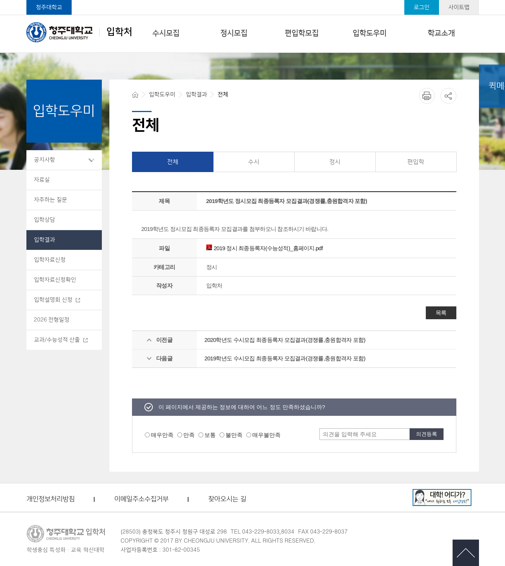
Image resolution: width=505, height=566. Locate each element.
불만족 (234, 435)
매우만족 (162, 435)
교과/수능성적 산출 (57, 340)
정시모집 (233, 33)
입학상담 (44, 220)
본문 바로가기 (252, 0)
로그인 (422, 7)
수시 (253, 161)
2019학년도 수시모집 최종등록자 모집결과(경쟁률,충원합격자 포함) (284, 358)
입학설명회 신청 (53, 300)
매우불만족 (266, 435)
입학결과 (44, 240)
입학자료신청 (50, 260)
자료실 (42, 180)
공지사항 (44, 160)
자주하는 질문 (50, 200)
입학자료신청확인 (55, 280)
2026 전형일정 (52, 320)
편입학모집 (302, 33)
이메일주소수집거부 (141, 499)
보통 (210, 435)
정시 (335, 161)
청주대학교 (49, 7)
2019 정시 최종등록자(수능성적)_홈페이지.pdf (264, 248)
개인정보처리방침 (50, 499)
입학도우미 (370, 33)
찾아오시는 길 (227, 499)
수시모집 (166, 33)
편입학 (415, 161)
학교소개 (441, 33)
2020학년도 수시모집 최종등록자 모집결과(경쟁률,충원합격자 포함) (284, 340)
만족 (189, 435)
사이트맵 (459, 7)
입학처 (79, 32)
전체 (172, 161)
